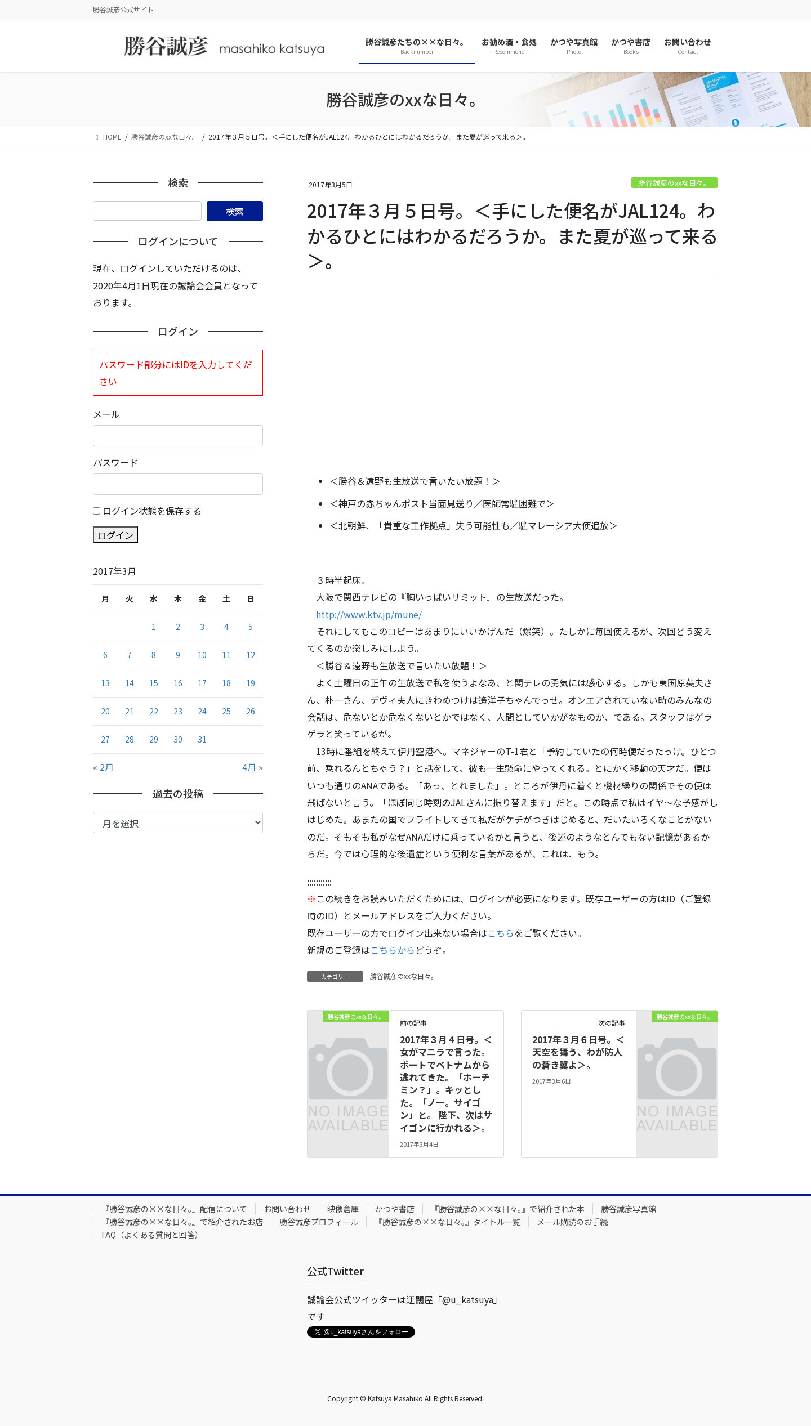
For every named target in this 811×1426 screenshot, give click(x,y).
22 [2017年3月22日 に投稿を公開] (153, 711)
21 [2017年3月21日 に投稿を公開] (129, 711)
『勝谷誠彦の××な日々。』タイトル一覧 (447, 1221)
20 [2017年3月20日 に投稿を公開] (105, 711)
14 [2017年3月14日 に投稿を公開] (129, 683)
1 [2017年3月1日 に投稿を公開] (153, 626)
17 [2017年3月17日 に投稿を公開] (202, 683)
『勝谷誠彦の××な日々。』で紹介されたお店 (182, 1221)
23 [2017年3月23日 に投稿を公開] (177, 711)
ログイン (115, 535)
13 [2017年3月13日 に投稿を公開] (105, 683)
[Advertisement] (512, 376)
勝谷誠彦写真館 (628, 1208)
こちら (500, 933)
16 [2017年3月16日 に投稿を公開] (177, 683)
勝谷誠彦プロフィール (318, 1221)
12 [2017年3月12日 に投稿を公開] (250, 654)
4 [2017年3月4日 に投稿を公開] (226, 626)
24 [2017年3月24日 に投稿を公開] (202, 711)
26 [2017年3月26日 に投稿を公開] (250, 711)
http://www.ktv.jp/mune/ (369, 614)
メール (106, 414)
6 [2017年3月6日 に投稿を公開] (105, 654)
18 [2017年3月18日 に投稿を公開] (226, 683)
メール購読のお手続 (572, 1221)
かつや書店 (395, 1208)
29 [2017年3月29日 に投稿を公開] (153, 739)
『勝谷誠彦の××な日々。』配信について (174, 1208)
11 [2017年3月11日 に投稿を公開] (226, 654)
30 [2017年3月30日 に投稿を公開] (177, 739)
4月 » (252, 767)
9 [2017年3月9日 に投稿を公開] (178, 654)
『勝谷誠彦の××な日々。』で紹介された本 (508, 1208)
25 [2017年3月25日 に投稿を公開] (226, 711)
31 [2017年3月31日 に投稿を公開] (202, 739)
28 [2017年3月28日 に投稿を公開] (129, 739)
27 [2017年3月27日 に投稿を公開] (105, 739)
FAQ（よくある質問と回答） (152, 1234)
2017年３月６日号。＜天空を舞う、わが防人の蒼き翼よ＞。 (578, 1051)
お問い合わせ (287, 1208)
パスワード (115, 462)
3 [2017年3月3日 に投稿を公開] (202, 626)
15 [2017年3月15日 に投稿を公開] (153, 683)
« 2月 (103, 767)
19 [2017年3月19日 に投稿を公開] (250, 683)
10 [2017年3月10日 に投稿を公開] (202, 654)
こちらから (392, 949)
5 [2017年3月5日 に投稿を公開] (250, 626)
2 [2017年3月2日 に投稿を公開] (178, 626)
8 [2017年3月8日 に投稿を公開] (153, 654)
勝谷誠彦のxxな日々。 (674, 182)
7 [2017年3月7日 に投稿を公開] (129, 654)
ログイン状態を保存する (152, 510)
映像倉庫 (343, 1208)
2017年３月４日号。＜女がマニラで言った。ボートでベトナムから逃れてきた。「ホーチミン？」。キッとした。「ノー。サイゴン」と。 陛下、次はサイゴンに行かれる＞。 (446, 1083)
